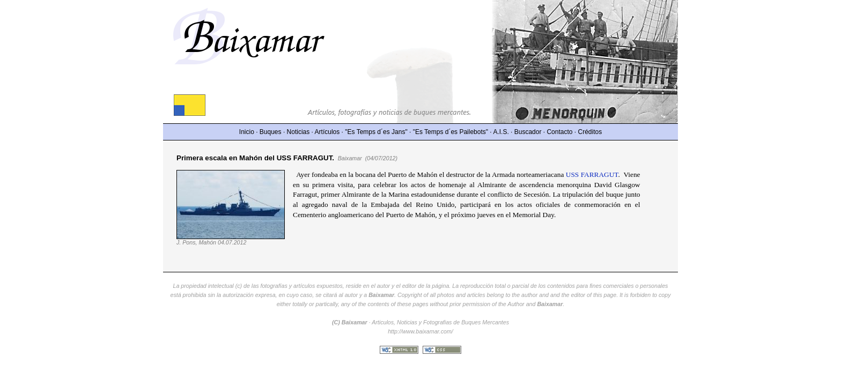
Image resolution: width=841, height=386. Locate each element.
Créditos (590, 132)
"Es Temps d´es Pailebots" (450, 132)
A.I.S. (500, 132)
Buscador (528, 132)
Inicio (246, 132)
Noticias (298, 132)
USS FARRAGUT (592, 174)
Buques (271, 132)
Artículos (327, 132)
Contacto (559, 132)
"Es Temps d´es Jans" (376, 132)
